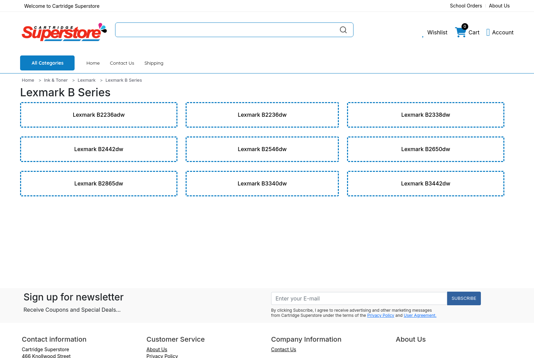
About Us (499, 6)
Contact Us (122, 63)
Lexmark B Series (124, 80)
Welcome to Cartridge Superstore (61, 6)
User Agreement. (420, 315)
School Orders (466, 6)
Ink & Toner (56, 80)
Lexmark (87, 80)
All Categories (48, 63)
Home (93, 63)
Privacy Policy (380, 315)
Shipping (153, 63)
